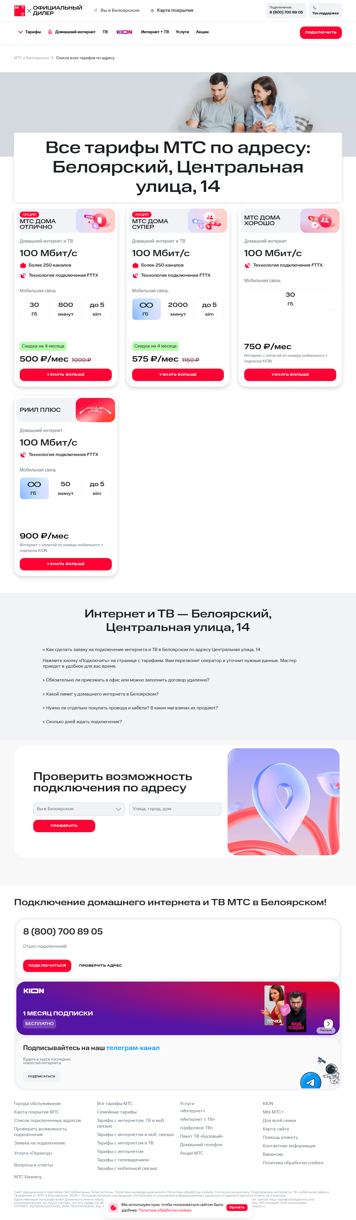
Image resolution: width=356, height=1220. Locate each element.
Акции (202, 32)
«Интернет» (192, 1111)
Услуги (182, 32)
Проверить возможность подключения (40, 1131)
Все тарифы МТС (115, 1103)
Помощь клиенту (280, 1137)
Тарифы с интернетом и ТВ (125, 1143)
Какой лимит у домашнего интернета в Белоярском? (100, 694)
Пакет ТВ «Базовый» (201, 1136)
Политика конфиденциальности (140, 1192)
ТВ (105, 32)
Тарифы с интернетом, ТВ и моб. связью (131, 1123)
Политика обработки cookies (293, 1163)
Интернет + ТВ (155, 32)
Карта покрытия (175, 10)
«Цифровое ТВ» (196, 1128)
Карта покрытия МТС (36, 1112)
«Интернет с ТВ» (197, 1119)
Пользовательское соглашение (106, 1196)
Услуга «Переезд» (33, 1153)
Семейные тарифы (117, 1112)
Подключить (94, 660)
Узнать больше (65, 375)
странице (278, 1196)
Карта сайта (276, 1129)
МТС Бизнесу (28, 1177)
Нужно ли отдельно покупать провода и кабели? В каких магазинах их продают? (129, 708)
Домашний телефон (201, 1145)
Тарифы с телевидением (123, 1160)
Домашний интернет (71, 32)
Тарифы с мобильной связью (127, 1168)
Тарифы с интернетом (120, 1151)
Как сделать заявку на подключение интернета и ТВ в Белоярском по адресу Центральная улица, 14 (151, 649)
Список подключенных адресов (47, 1120)
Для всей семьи (279, 1120)
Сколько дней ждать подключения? (81, 722)
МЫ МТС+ (273, 1112)
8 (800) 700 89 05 (286, 12)
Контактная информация (289, 1146)
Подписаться (41, 1076)
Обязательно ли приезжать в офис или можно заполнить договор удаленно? (125, 680)
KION (268, 1103)
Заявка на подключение (39, 1143)
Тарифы (29, 32)
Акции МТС (191, 1153)
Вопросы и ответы (33, 1165)
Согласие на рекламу (232, 1192)
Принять (237, 1207)
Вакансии (273, 1154)
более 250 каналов (50, 265)
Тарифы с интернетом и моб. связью (135, 1134)
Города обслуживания (37, 1103)
